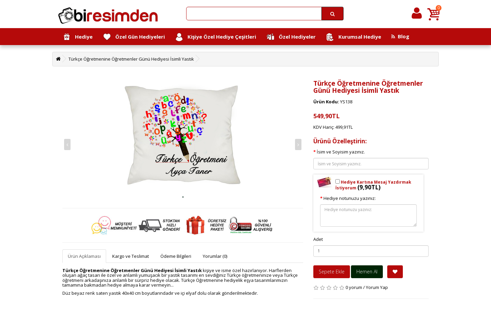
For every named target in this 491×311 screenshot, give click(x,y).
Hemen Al (366, 271)
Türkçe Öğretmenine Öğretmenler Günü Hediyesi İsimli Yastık (131, 59)
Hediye (77, 37)
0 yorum (354, 287)
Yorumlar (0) (215, 256)
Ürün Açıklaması (84, 256)
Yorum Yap (377, 287)
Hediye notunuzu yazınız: (349, 198)
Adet (318, 239)
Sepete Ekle (332, 271)
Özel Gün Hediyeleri (134, 37)
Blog (400, 36)
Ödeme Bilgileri (175, 256)
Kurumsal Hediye (353, 37)
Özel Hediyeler (291, 37)
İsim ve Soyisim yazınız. (341, 152)
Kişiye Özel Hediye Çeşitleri (215, 37)
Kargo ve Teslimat (130, 256)
